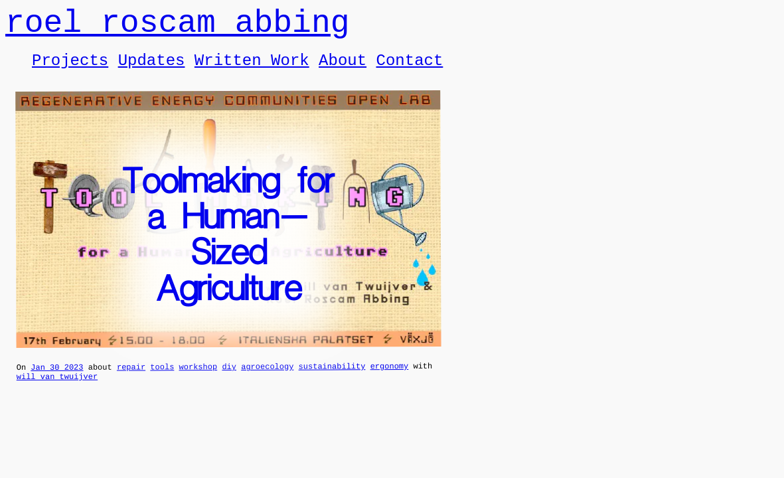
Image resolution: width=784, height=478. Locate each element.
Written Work (252, 70)
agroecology (267, 379)
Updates (151, 70)
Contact (409, 70)
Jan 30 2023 (57, 380)
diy (229, 379)
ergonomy (389, 378)
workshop (198, 379)
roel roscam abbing (177, 26)
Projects (70, 70)
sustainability (332, 378)
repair (131, 379)
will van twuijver (57, 391)
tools (162, 379)
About (342, 70)
